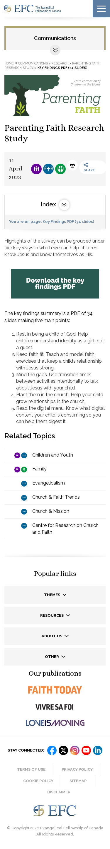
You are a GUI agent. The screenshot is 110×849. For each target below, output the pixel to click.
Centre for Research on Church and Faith (65, 529)
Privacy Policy (77, 769)
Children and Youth (52, 455)
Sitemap (78, 781)
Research (60, 63)
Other (52, 656)
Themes (52, 595)
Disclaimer (58, 792)
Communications (55, 38)
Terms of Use (31, 769)
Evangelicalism (48, 483)
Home (9, 63)
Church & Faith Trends (56, 497)
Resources (52, 615)
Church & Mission (50, 511)
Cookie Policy (38, 781)
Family (39, 469)
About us (52, 636)
